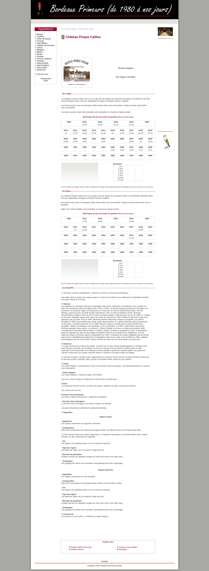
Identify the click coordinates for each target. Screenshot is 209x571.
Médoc (40, 52)
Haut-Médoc (42, 43)
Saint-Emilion (42, 63)
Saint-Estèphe (43, 65)
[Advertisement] (107, 48)
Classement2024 (46, 79)
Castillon (40, 36)
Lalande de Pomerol (45, 45)
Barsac (40, 34)
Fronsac (40, 41)
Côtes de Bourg (43, 39)
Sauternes (41, 70)
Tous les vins (42, 74)
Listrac (39, 47)
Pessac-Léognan (44, 59)
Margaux (40, 50)
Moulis (39, 54)
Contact (104, 561)
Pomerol (40, 61)
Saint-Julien (42, 67)
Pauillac (40, 56)
